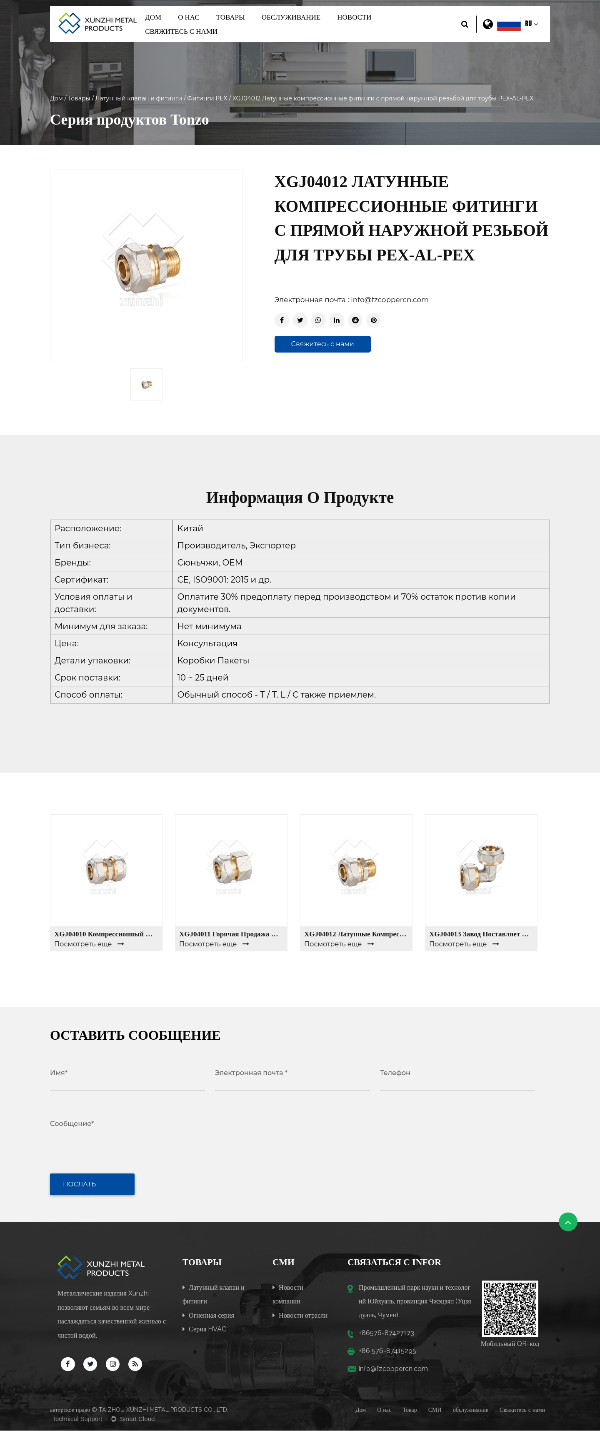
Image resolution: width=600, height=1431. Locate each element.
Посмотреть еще (89, 944)
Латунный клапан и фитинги (138, 98)
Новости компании (287, 1293)
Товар (409, 1410)
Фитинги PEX (207, 98)
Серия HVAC (204, 1329)
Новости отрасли (300, 1314)
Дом (153, 17)
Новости (354, 17)
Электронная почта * (251, 1073)
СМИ (435, 1410)
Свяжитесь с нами (181, 31)
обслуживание (291, 17)
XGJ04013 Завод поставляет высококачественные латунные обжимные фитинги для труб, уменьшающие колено (481, 934)
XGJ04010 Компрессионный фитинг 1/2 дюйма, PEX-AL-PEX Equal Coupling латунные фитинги (106, 934)
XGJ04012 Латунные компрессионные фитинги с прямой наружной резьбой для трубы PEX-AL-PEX (356, 934)
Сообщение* (72, 1124)
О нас (188, 17)
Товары (230, 17)
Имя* (59, 1073)
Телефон (395, 1073)
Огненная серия (208, 1314)
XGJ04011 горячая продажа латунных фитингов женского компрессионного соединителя (231, 934)
